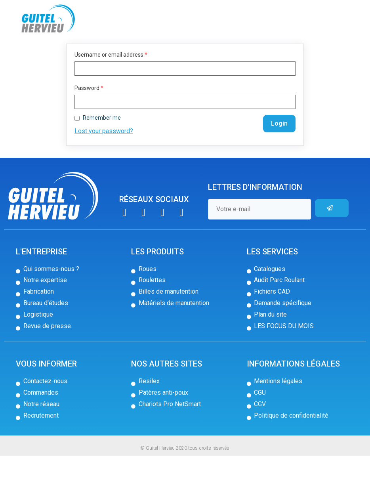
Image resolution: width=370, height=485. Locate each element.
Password (88, 117)
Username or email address (110, 84)
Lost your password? (103, 160)
